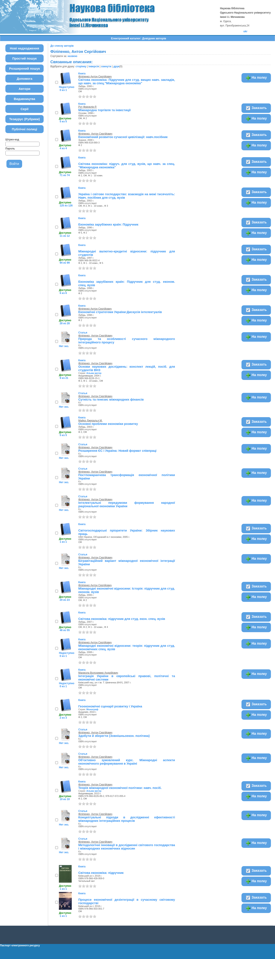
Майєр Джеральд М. (90, 420)
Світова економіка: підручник (101, 872)
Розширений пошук (24, 68)
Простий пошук (24, 58)
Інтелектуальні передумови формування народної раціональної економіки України (126, 504)
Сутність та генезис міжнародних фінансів (111, 399)
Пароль (10, 148)
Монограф (92, 709)
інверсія (94, 66)
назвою (72, 56)
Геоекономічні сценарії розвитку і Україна (110, 706)
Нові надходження (24, 48)
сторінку (81, 66)
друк (116, 66)
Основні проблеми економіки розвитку (108, 424)
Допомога (24, 78)
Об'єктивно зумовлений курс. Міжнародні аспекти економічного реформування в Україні (126, 761)
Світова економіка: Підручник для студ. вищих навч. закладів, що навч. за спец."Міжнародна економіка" (126, 81)
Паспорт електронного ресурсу (20, 945)
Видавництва (24, 99)
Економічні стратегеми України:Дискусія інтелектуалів (120, 312)
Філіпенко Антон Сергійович (95, 76)
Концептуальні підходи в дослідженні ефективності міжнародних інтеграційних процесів (126, 819)
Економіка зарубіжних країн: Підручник (108, 224)
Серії (25, 109)
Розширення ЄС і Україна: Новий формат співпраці (117, 450)
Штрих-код (12, 139)
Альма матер (93, 373)
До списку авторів (61, 45)
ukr (245, 31)
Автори (25, 89)
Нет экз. (64, 346)
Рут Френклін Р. (87, 106)
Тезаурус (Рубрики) (24, 119)
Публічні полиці (24, 129)
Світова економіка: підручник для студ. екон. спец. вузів (121, 619)
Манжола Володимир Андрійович (98, 672)
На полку (256, 77)
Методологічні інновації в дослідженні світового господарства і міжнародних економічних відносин (126, 846)
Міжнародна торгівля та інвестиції (104, 110)
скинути (106, 66)
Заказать (256, 108)
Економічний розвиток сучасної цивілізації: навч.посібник (123, 137)
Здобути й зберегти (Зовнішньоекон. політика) (114, 736)
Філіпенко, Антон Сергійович (95, 133)
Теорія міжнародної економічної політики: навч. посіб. (120, 788)
